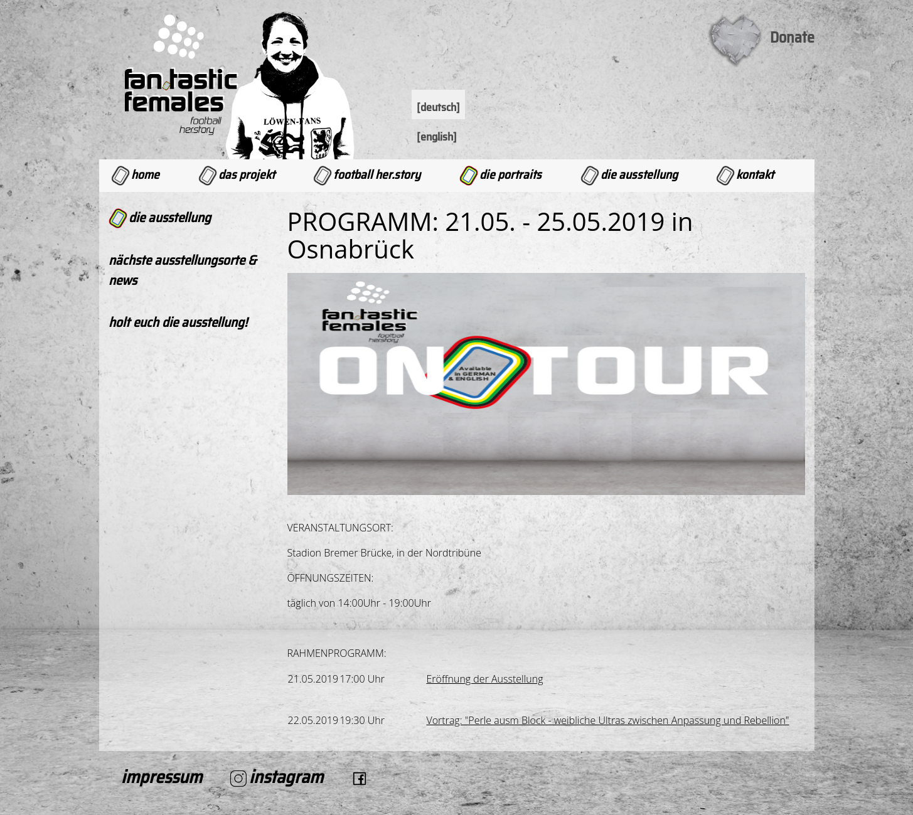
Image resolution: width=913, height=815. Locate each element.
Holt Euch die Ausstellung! (178, 322)
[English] (437, 137)
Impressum (161, 777)
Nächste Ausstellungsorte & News (182, 270)
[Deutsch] (438, 107)
